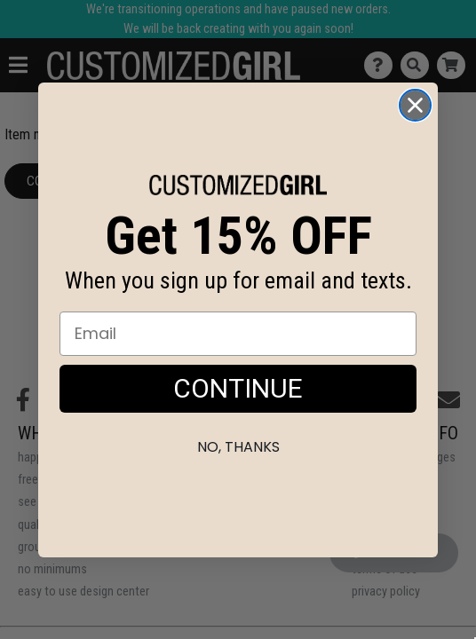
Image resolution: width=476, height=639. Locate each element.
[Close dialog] (415, 105)
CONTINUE (238, 388)
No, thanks (238, 447)
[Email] (238, 334)
